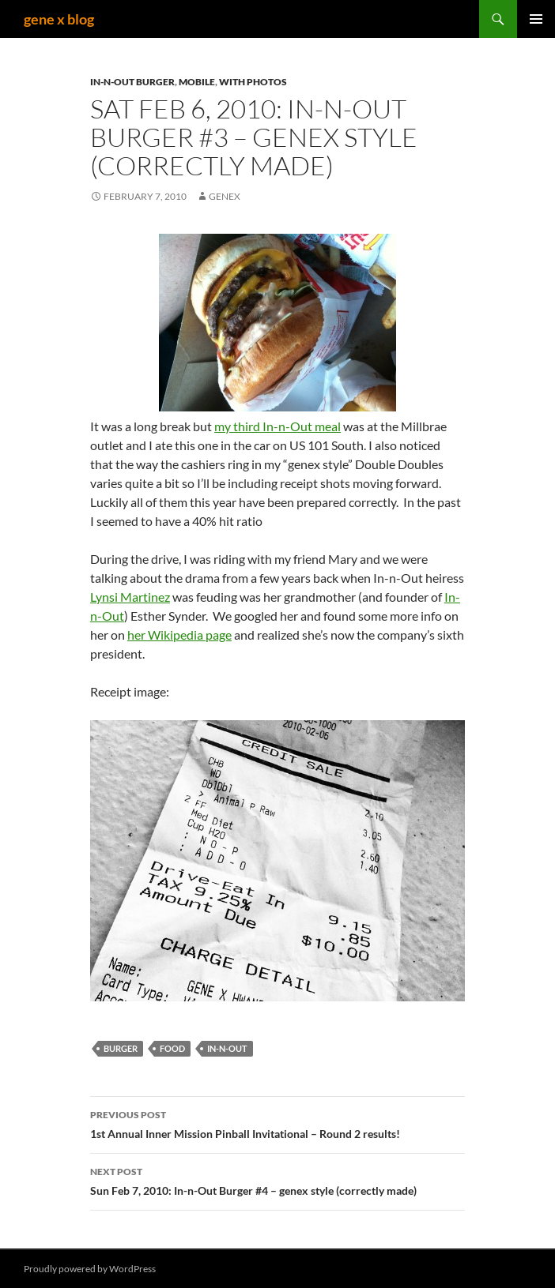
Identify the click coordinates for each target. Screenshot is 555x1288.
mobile (197, 82)
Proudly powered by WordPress (90, 1269)
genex (224, 196)
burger (121, 1048)
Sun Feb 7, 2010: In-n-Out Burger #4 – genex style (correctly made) (277, 1179)
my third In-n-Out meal (277, 426)
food (172, 1048)
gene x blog (59, 19)
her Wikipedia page (179, 634)
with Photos (253, 82)
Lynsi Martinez (130, 596)
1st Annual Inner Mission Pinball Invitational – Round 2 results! (277, 1123)
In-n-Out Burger (132, 82)
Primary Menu (536, 19)
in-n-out (227, 1048)
